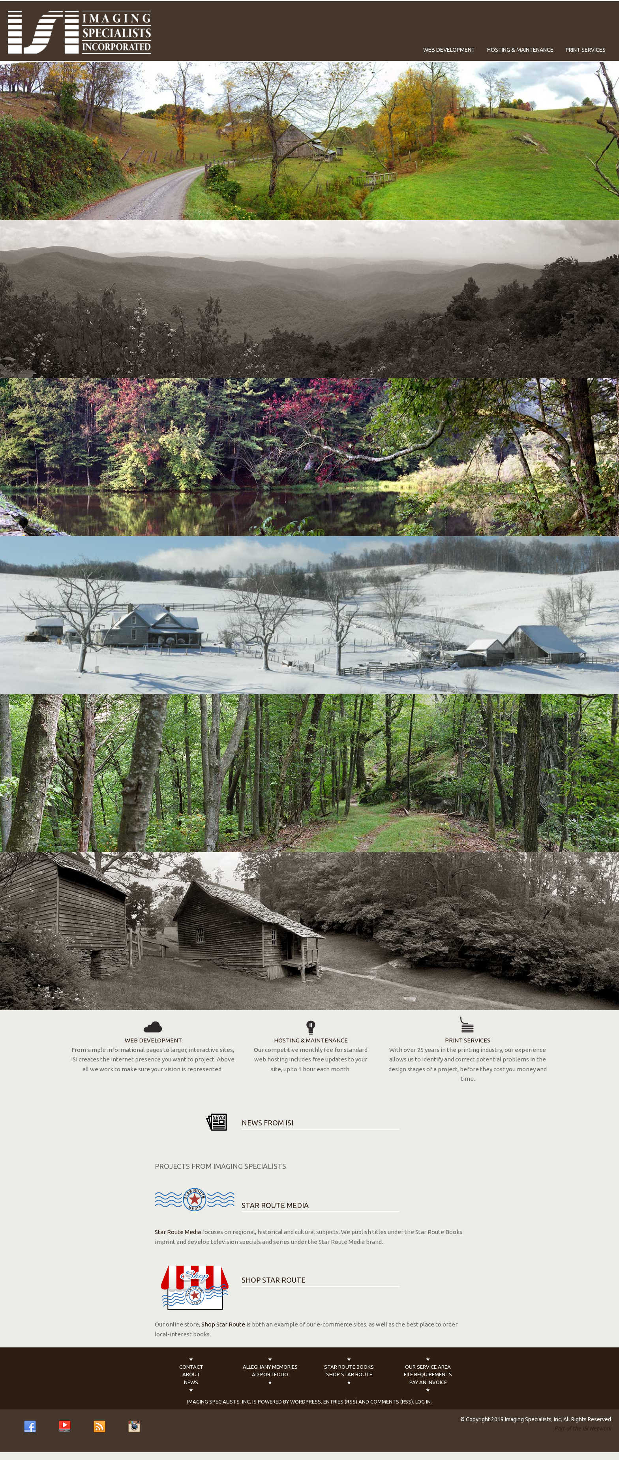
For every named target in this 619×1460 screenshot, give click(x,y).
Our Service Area (428, 1367)
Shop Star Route (223, 1324)
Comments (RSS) (391, 1401)
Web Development (449, 50)
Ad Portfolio (270, 1374)
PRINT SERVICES (467, 1030)
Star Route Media (178, 1232)
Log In (423, 1401)
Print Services (586, 50)
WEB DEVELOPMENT (153, 1030)
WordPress (305, 1401)
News (191, 1382)
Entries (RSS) (340, 1401)
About (191, 1374)
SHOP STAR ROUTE (274, 1280)
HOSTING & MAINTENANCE (311, 1030)
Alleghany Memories (270, 1367)
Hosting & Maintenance (520, 50)
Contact (191, 1367)
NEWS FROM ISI (267, 1123)
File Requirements (428, 1374)
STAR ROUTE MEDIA (275, 1205)
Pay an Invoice (428, 1382)
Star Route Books (349, 1367)
